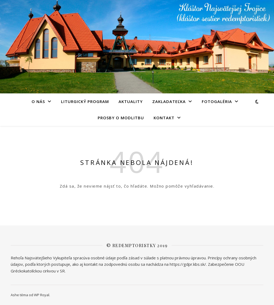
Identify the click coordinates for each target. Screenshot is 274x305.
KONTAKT (164, 117)
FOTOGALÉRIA (217, 101)
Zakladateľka (169, 101)
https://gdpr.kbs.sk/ (188, 264)
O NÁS (38, 101)
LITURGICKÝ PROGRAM (85, 101)
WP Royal (41, 294)
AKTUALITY (131, 101)
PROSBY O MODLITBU (121, 117)
